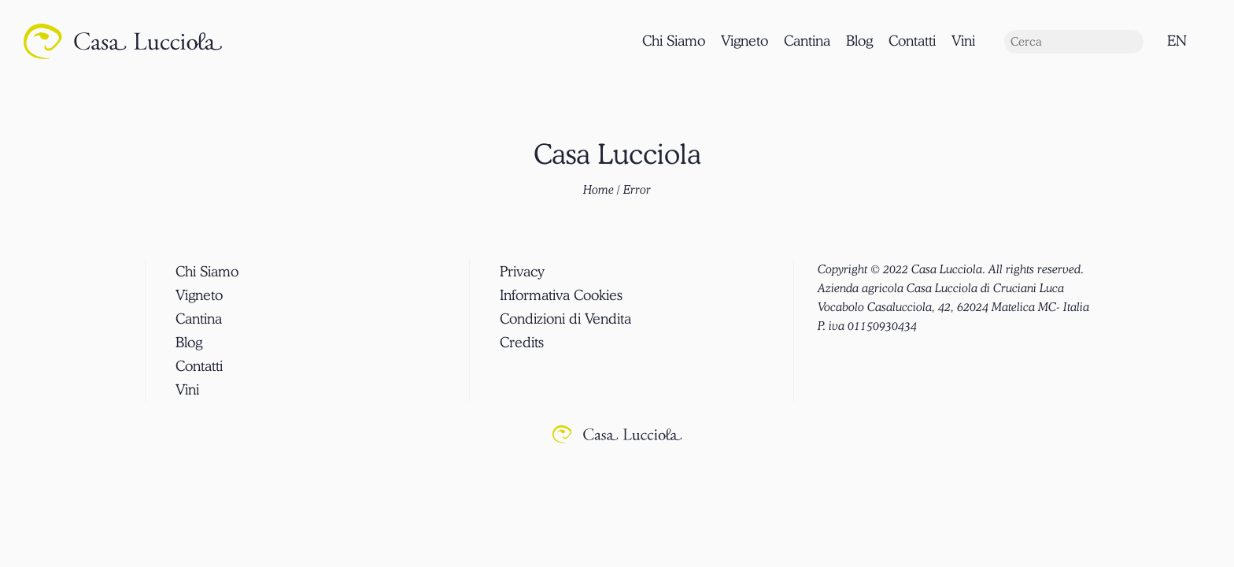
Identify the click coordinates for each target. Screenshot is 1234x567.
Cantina (807, 40)
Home (598, 190)
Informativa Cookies (561, 295)
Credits (522, 342)
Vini (963, 40)
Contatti (912, 40)
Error (637, 190)
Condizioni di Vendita (565, 318)
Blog (859, 40)
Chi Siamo (673, 40)
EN (1177, 40)
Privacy (522, 271)
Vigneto (744, 40)
